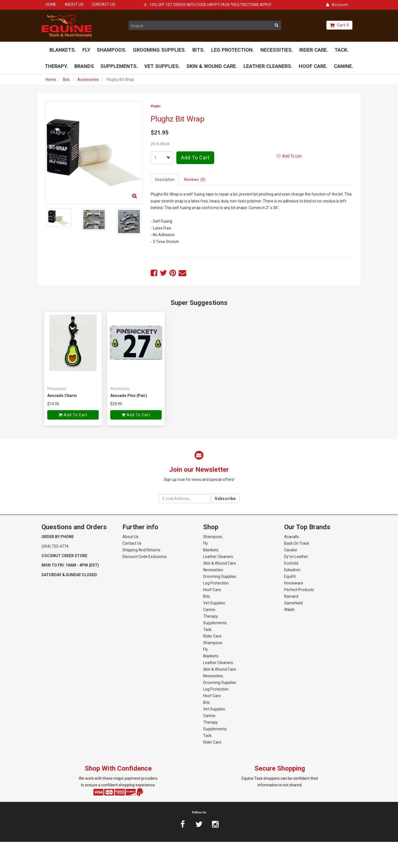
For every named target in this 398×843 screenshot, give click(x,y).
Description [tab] (165, 181)
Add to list (289, 157)
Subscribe (225, 499)
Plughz (156, 107)
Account (337, 4)
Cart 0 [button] (339, 25)
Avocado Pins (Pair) (128, 396)
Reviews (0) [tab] (194, 181)
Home (51, 80)
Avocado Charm (62, 396)
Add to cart (195, 159)
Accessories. (88, 80)
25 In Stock (160, 145)
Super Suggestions (199, 304)
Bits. (66, 80)
